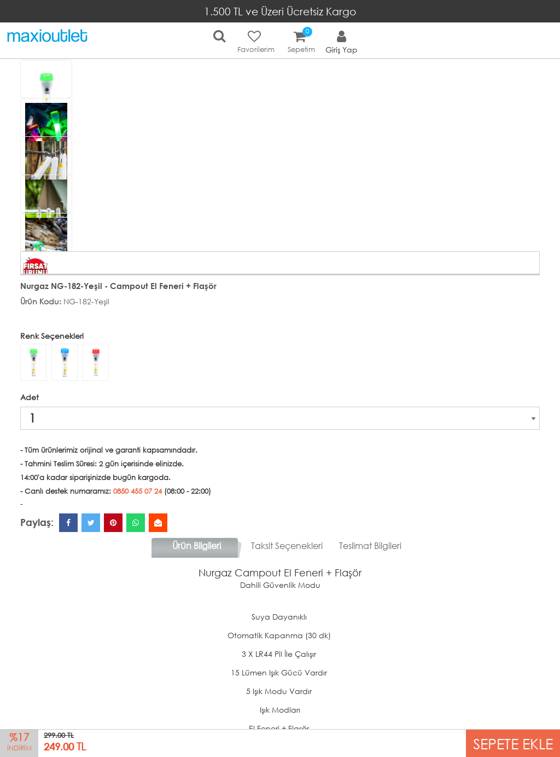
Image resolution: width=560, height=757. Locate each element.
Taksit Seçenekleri (287, 545)
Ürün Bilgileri (196, 545)
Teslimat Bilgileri (370, 545)
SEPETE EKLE (513, 743)
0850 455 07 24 (137, 491)
